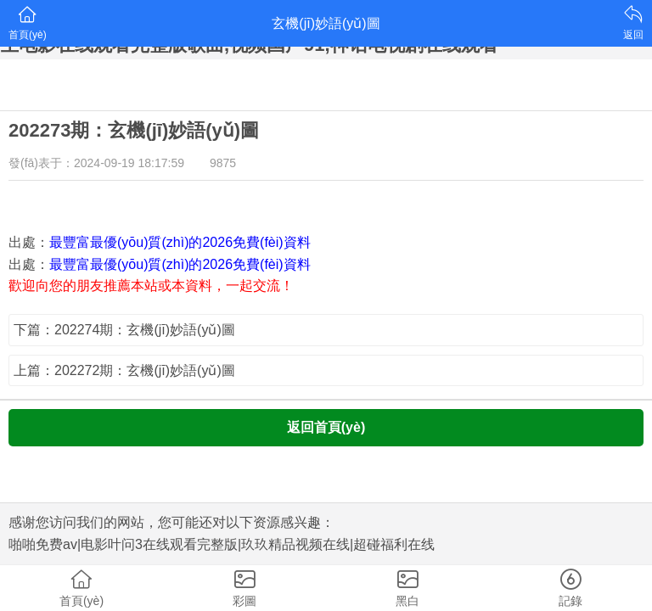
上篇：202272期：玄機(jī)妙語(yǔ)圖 (124, 370)
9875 (223, 163)
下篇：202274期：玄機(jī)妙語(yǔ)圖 (124, 329)
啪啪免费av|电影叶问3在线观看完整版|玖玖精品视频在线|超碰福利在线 (221, 544)
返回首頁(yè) (326, 427)
